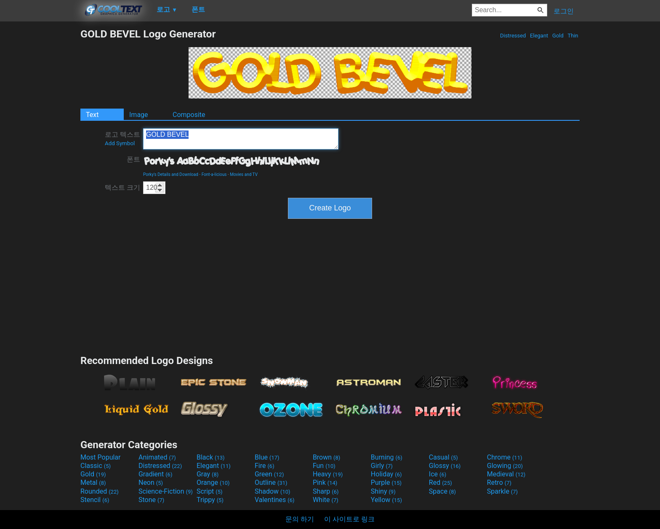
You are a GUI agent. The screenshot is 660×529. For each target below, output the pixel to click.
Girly (382, 466)
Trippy (210, 500)
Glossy (445, 466)
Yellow (386, 500)
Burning (386, 457)
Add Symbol (120, 143)
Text (92, 115)
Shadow (272, 491)
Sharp (326, 491)
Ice (437, 474)
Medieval (506, 474)
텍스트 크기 (122, 187)
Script (210, 491)
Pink (325, 482)
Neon (150, 482)
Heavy (328, 474)
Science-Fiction (165, 491)
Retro (499, 482)
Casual (443, 457)
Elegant (539, 35)
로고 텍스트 (122, 138)
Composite (189, 115)
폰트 (133, 159)
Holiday (386, 474)
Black (211, 457)
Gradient (155, 474)
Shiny (383, 491)
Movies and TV (244, 174)
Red (440, 482)
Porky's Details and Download (170, 174)
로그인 (564, 11)
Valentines (275, 500)
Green (269, 474)
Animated (157, 457)
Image (138, 115)
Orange (213, 482)
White (325, 500)
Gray (207, 474)
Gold (558, 35)
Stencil (94, 500)
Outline (271, 482)
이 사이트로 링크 (349, 519)
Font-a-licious (214, 174)
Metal (93, 482)
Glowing (505, 466)
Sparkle (502, 491)
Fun (324, 466)
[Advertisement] (40, 154)
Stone (151, 500)
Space (442, 491)
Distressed (513, 35)
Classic (95, 466)
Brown (326, 457)
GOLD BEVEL (240, 138)
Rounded (99, 491)
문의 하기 (299, 519)
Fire (264, 466)
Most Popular (100, 457)
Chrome (504, 457)
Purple (386, 482)
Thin (573, 35)
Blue (267, 457)
